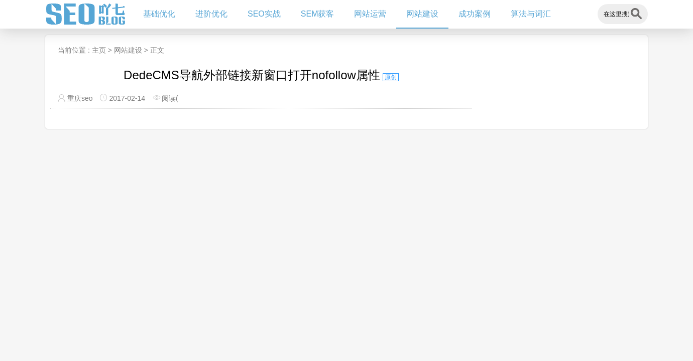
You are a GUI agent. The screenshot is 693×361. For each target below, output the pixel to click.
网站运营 (370, 14)
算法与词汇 (531, 14)
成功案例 (474, 14)
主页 (99, 50)
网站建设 (422, 14)
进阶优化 (211, 14)
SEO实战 (264, 14)
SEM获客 (317, 14)
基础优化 (159, 14)
